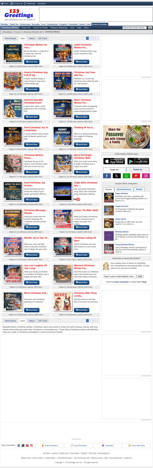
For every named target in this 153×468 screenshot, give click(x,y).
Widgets (84, 453)
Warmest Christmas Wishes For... (84, 266)
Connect (17, 4)
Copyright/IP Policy (64, 458)
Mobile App (31, 4)
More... (87, 27)
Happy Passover (122, 206)
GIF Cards (42, 38)
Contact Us (128, 458)
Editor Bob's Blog (136, 445)
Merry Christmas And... (36, 293)
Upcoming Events (124, 189)
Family (82, 24)
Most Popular (10, 38)
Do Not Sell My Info (82, 458)
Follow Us (137, 169)
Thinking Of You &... (84, 127)
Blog (144, 282)
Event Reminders (78, 445)
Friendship (73, 24)
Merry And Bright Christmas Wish (83, 156)
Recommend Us (104, 453)
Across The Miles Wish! (86, 210)
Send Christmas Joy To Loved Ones (36, 129)
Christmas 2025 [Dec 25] (32, 32)
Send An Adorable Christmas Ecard (33, 101)
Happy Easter (120, 219)
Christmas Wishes (10, 27)
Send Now (31, 62)
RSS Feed (92, 453)
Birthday (4, 24)
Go (150, 28)
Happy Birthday (121, 193)
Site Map (46, 453)
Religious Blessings (58, 27)
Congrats (63, 24)
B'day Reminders (50, 445)
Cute (88, 24)
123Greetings (7, 32)
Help (106, 458)
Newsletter (42, 4)
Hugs (79, 27)
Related (139, 189)
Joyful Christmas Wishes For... (83, 46)
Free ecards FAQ (116, 458)
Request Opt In (97, 458)
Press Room (74, 453)
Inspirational (52, 24)
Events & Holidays (99, 24)
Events (17, 32)
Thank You (14, 24)
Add (140, 276)
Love (43, 24)
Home (6, 4)
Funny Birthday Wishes (124, 244)
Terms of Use (26, 458)
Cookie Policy (50, 458)
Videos (31, 38)
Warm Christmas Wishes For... (82, 101)
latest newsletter (121, 282)
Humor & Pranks (40, 27)
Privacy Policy (37, 458)
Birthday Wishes (122, 232)
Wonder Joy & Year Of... (36, 238)
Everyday (36, 24)
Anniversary (25, 24)
